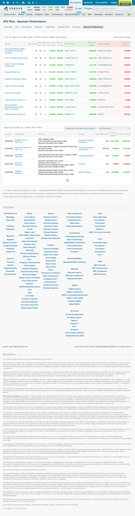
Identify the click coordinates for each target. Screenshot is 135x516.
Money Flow (51, 267)
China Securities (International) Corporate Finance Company (14, 107)
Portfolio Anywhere (51, 288)
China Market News (74, 226)
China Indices (29, 223)
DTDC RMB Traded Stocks (29, 235)
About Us (10, 262)
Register (10, 240)
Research (75, 252)
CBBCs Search (75, 289)
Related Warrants (51, 232)
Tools (100, 255)
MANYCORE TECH (72, 86)
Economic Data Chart (29, 305)
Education (10, 229)
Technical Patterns (50, 285)
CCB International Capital (14, 86)
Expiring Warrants (74, 279)
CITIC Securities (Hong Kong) (16, 58)
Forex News (100, 223)
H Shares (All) (29, 244)
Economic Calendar (30, 299)
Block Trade (51, 264)
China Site (10, 220)
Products (10, 226)
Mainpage (10, 217)
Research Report (29, 275)
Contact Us (10, 252)
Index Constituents (29, 241)
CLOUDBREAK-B (105, 65)
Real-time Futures (29, 226)
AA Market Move (51, 279)
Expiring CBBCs (74, 301)
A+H (29, 290)
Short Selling (29, 265)
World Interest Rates (29, 308)
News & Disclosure (51, 276)
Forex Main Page (100, 217)
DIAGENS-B (69, 65)
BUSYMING (69, 100)
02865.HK (18, 173)
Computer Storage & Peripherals (86, 141)
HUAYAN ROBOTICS (23, 148)
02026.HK (18, 165)
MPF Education (100, 274)
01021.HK (18, 149)
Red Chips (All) (29, 247)
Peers (51, 270)
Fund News (100, 249)
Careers (10, 265)
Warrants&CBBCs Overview (74, 262)
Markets (100, 229)
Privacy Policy (10, 274)
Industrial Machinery (86, 156)
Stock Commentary (74, 240)
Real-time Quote (51, 217)
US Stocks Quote (74, 318)
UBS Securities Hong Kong (15, 114)
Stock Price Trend (51, 255)
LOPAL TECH (103, 93)
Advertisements (10, 268)
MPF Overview (100, 265)
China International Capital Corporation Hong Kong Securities (15, 51)
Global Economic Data (75, 336)
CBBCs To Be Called (74, 298)
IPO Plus (29, 284)
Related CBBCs (51, 235)
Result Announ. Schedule (29, 278)
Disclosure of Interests (51, 273)
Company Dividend (29, 269)
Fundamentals (50, 282)
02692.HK (18, 157)
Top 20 (29, 229)
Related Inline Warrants (50, 238)
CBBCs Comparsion (74, 292)
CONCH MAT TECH (106, 107)
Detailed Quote (51, 220)
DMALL (101, 114)
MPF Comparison (100, 271)
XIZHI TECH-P (70, 51)
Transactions (50, 261)
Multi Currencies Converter (100, 232)
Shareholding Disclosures (29, 287)
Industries (29, 238)
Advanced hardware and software (86, 148)
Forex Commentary (74, 249)
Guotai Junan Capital (13, 93)
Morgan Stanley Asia (12, 72)
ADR (29, 293)
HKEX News (74, 223)
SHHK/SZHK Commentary (74, 243)
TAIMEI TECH (103, 72)
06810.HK (18, 142)
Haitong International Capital (15, 79)
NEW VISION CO (105, 58)
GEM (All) (29, 250)
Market (74, 321)
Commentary (100, 226)
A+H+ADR (29, 296)
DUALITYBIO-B (71, 72)
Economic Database (29, 302)
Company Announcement (29, 262)
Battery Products (85, 172)
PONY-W (101, 100)
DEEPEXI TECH (71, 93)
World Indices (29, 220)
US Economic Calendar (74, 333)
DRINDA (18, 171)
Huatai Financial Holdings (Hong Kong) (14, 65)
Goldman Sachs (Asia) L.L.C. (16, 100)
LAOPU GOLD (70, 107)
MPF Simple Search (100, 268)
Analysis (74, 324)
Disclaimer (10, 271)
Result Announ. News (29, 272)
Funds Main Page (100, 243)
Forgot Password (10, 246)
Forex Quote (100, 220)
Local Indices (29, 217)
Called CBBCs (74, 304)
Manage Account (10, 243)
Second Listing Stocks (29, 253)
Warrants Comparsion (74, 275)
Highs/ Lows (30, 232)
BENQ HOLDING (105, 51)
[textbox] (113, 8)
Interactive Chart (51, 226)
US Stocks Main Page (74, 314)
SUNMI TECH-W (71, 58)
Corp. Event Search (29, 281)
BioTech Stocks (29, 256)
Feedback (10, 249)
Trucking (82, 164)
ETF (29, 259)
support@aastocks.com (18, 346)
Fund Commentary (74, 246)
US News (74, 330)
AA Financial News (74, 217)
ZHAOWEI (19, 155)
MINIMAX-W (69, 114)
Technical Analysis (51, 223)
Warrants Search (74, 272)
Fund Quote (100, 246)
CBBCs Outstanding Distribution (74, 295)
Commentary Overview (74, 237)
